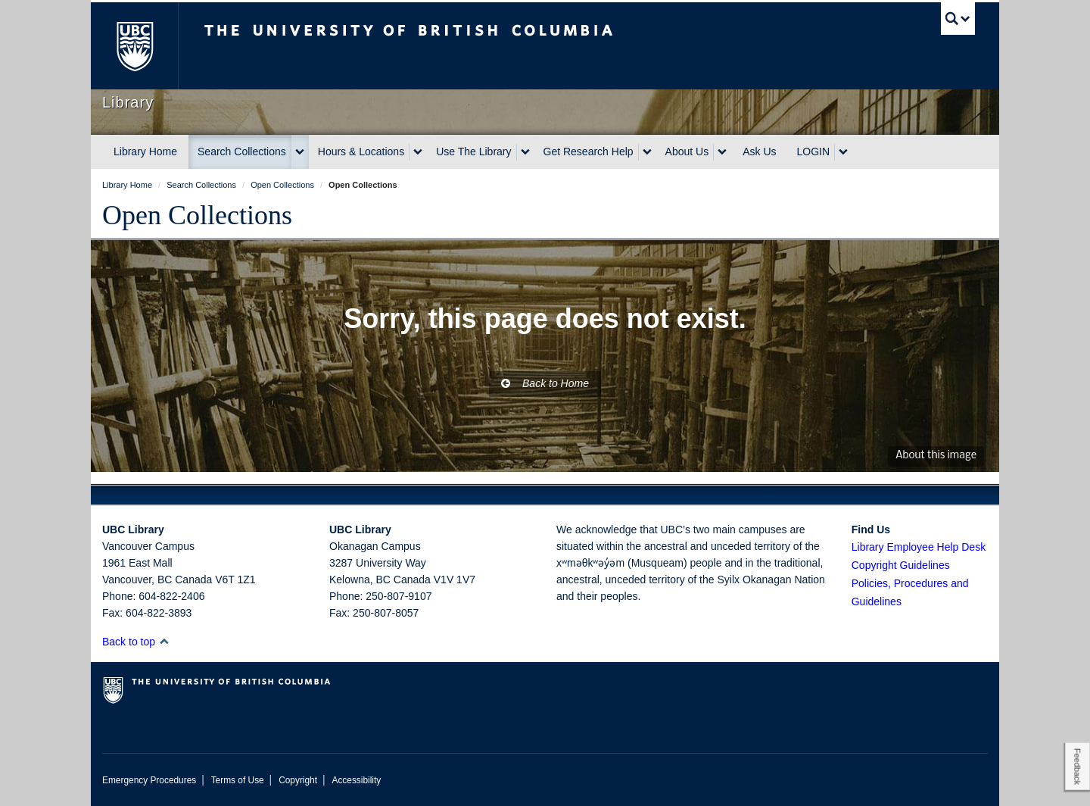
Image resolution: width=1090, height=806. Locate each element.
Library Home (145, 151)
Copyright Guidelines (901, 565)
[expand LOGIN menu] (843, 152)
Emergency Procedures (149, 780)
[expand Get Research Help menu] (647, 152)
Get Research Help (588, 151)
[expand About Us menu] (722, 152)
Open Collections (197, 215)
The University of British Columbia (134, 45)
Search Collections (242, 151)
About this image (935, 455)
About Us (687, 151)
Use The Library (473, 151)
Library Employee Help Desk (919, 547)
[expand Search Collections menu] (300, 152)
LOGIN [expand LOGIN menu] (813, 151)
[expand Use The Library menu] (525, 152)
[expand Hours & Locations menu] (418, 152)
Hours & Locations (361, 151)
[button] (164, 641)
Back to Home (545, 383)
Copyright (298, 780)
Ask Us (759, 151)
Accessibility (356, 780)
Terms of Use (237, 780)
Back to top (136, 642)
